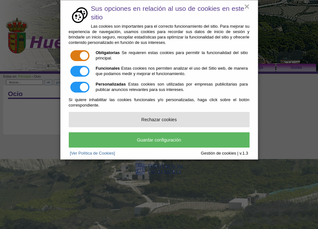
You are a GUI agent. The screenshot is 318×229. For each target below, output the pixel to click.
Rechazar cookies (159, 119)
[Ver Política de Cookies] (92, 153)
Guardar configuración (159, 139)
